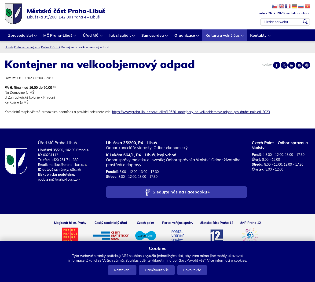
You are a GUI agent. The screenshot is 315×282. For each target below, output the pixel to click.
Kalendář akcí (50, 47)
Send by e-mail (299, 65)
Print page (306, 65)
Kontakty (259, 37)
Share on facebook (276, 65)
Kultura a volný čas (223, 37)
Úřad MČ (91, 37)
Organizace (185, 37)
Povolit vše (192, 270)
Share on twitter (284, 65)
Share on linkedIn (291, 65)
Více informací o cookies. (227, 260)
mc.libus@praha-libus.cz (68, 165)
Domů (9, 47)
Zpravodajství (21, 37)
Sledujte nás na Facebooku (181, 192)
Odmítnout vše (157, 270)
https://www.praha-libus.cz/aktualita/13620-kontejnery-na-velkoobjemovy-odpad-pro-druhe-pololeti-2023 (191, 112)
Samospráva (153, 37)
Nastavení (122, 270)
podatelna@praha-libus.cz (59, 179)
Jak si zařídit (120, 37)
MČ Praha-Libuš (58, 37)
